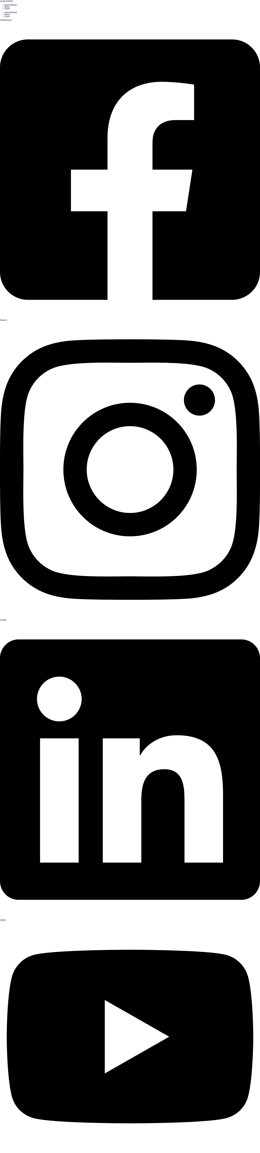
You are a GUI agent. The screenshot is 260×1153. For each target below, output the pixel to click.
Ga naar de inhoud (6, 1)
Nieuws (7, 6)
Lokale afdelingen (10, 5)
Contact (7, 8)
